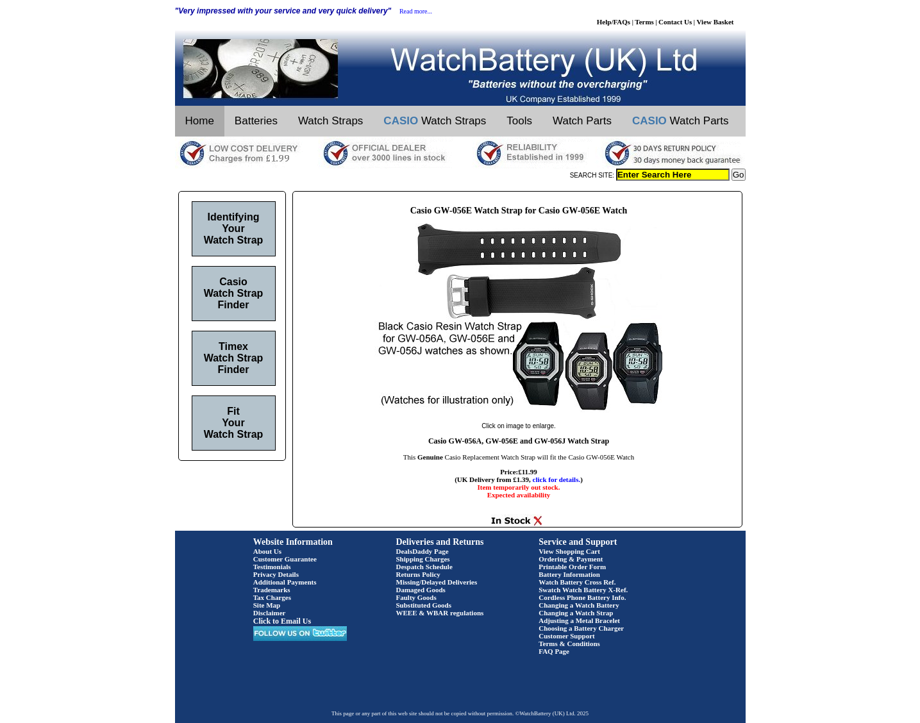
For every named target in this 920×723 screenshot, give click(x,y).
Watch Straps (330, 121)
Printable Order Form (572, 566)
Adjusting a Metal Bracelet (579, 620)
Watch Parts (582, 121)
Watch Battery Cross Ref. (577, 582)
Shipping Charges (423, 559)
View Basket (715, 22)
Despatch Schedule (424, 566)
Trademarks (271, 590)
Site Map (266, 605)
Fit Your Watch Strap (233, 423)
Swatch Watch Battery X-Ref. (583, 590)
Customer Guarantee (285, 559)
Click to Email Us (282, 621)
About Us (267, 551)
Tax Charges (272, 597)
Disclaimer (269, 613)
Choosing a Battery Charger (581, 628)
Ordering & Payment (571, 559)
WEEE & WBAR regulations (440, 613)
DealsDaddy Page (422, 551)
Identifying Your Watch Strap (233, 228)
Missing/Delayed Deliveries (437, 582)
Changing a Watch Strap (576, 613)
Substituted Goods (424, 605)
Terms (644, 22)
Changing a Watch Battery (579, 605)
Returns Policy (418, 574)
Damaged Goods (421, 590)
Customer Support (567, 636)
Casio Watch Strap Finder (233, 293)
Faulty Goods (416, 597)
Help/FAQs (613, 22)
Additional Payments (285, 582)
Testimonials (272, 566)
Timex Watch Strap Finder (233, 358)
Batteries (256, 121)
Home (199, 121)
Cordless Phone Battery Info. (582, 597)
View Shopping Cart (569, 551)
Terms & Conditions (569, 643)
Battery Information (569, 574)
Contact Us (675, 22)
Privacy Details (276, 574)
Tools (519, 121)
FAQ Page (554, 651)
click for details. (557, 479)
